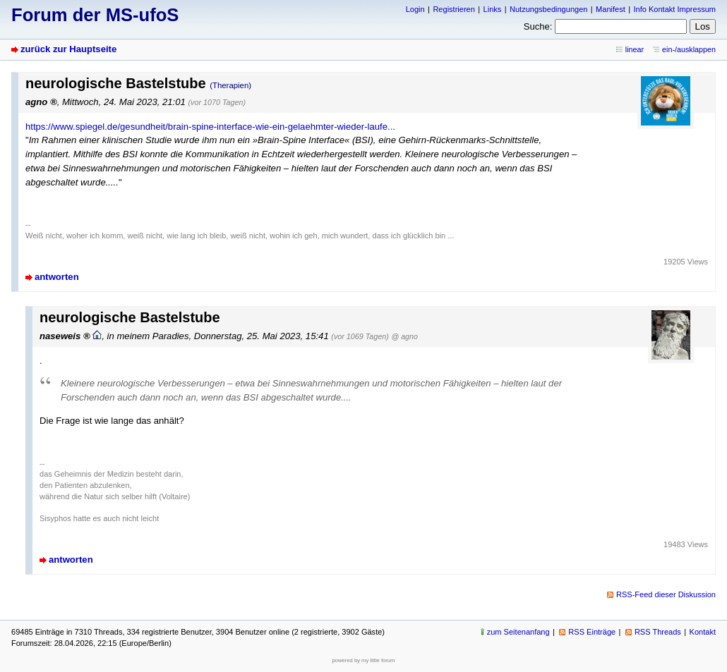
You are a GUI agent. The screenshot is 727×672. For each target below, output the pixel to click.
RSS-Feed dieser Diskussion (666, 594)
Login (415, 9)
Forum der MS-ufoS (95, 15)
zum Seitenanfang (518, 632)
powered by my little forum (363, 660)
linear (634, 49)
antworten (57, 276)
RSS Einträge (591, 632)
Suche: (538, 26)
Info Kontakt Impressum (675, 9)
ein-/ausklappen (689, 49)
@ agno (404, 336)
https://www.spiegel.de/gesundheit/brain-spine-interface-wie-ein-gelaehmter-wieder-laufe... (210, 126)
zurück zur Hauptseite (68, 49)
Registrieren (453, 9)
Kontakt (703, 632)
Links (492, 9)
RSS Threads (658, 632)
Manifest (610, 9)
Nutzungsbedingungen (548, 9)
